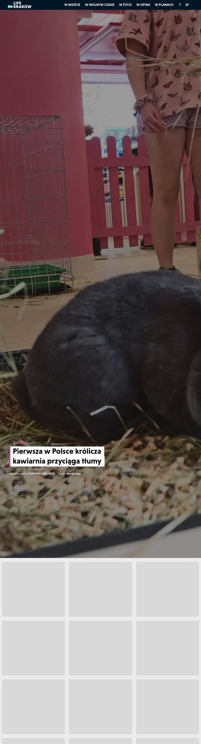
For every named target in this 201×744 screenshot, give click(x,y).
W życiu (125, 5)
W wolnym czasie (99, 5)
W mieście (72, 5)
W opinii (143, 5)
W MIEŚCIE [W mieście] (20, 442)
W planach (164, 5)
